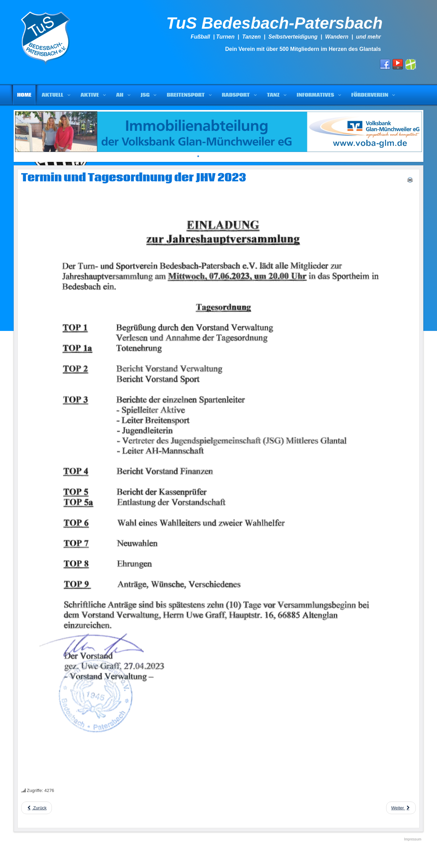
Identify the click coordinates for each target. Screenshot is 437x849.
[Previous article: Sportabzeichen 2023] (36, 808)
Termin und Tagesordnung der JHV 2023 (133, 178)
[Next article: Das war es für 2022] (401, 808)
